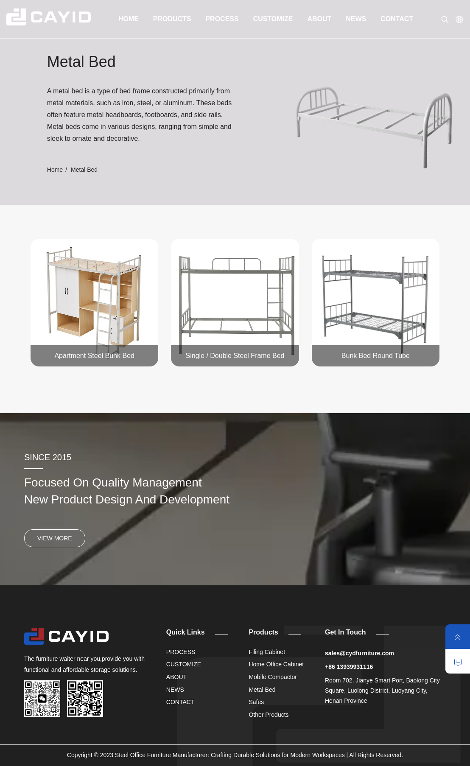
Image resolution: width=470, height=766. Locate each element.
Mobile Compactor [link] (273, 677)
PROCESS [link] (221, 18)
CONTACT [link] (396, 18)
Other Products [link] (268, 714)
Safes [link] (256, 702)
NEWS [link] (356, 18)
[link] (48, 16)
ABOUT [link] (319, 18)
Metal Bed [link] (262, 689)
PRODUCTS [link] (172, 18)
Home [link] (55, 169)
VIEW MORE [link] (54, 538)
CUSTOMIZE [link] (273, 18)
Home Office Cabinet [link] (276, 664)
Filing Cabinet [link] (267, 652)
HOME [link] (128, 18)
